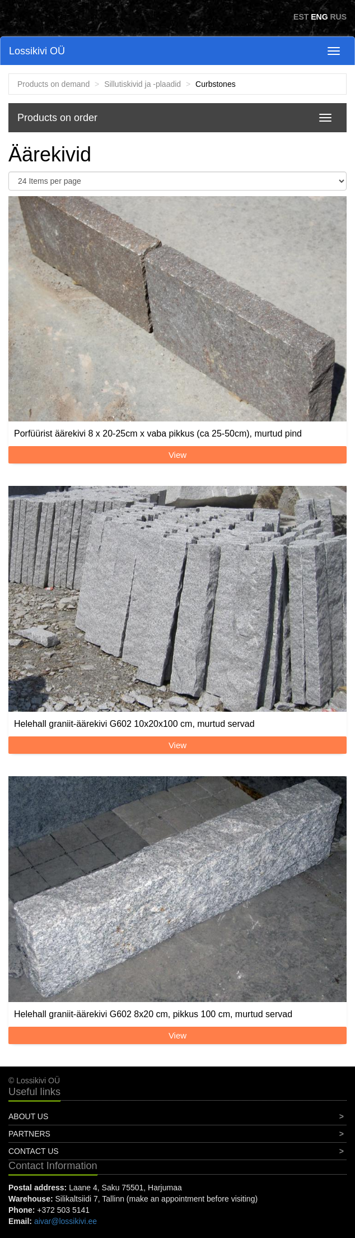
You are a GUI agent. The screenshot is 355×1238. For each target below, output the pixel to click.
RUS (338, 16)
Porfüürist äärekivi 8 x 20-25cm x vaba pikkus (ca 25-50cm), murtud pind (158, 433)
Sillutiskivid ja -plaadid (142, 84)
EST (301, 16)
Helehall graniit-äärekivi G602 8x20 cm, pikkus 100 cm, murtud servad (153, 1014)
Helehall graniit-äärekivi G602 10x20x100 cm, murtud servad (134, 724)
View (177, 455)
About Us (28, 1116)
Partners (29, 1133)
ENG (319, 16)
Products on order (57, 117)
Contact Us (33, 1151)
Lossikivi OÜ (37, 51)
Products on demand (53, 84)
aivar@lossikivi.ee (65, 1221)
